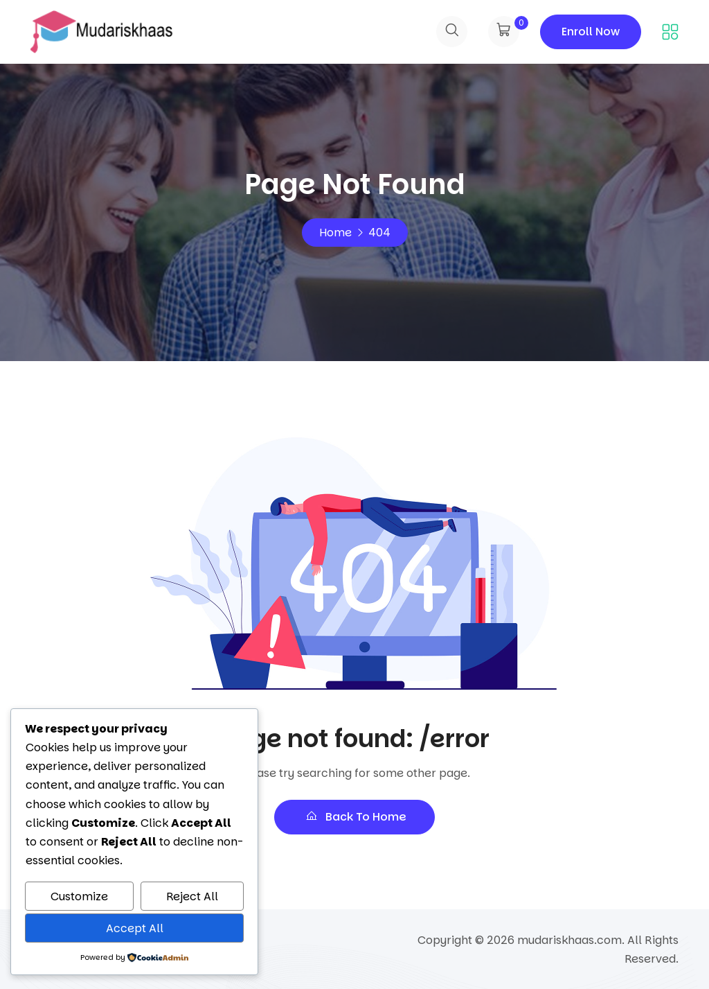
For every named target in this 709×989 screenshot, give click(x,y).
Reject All (192, 896)
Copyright (445, 940)
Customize (79, 896)
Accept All (134, 928)
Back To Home (354, 817)
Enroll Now (591, 32)
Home (335, 232)
